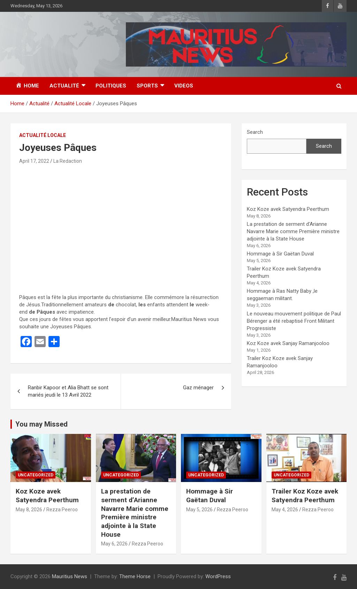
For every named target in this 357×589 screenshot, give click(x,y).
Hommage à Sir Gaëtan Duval (280, 254)
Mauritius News (69, 576)
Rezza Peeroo (62, 509)
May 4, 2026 (285, 509)
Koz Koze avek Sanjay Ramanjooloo (288, 343)
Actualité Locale (42, 135)
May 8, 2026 (29, 509)
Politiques (111, 86)
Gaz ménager (198, 387)
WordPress (218, 576)
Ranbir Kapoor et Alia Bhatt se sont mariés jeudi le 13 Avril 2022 (68, 391)
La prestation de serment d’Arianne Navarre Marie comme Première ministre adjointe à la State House (293, 231)
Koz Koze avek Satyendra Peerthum (288, 209)
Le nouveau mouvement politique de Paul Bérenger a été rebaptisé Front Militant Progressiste (294, 321)
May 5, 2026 (199, 509)
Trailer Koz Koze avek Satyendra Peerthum (305, 495)
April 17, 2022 (34, 161)
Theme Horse (135, 576)
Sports (147, 86)
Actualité (64, 86)
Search (255, 132)
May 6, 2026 (114, 543)
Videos (183, 86)
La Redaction (67, 161)
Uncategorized (35, 475)
